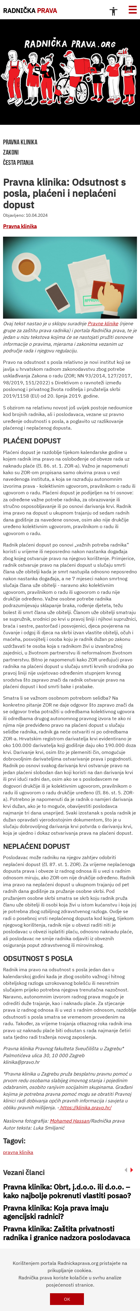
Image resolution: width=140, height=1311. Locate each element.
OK (67, 1299)
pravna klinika (20, 142)
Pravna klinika (20, 226)
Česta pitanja (18, 162)
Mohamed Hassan (69, 1121)
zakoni (10, 152)
